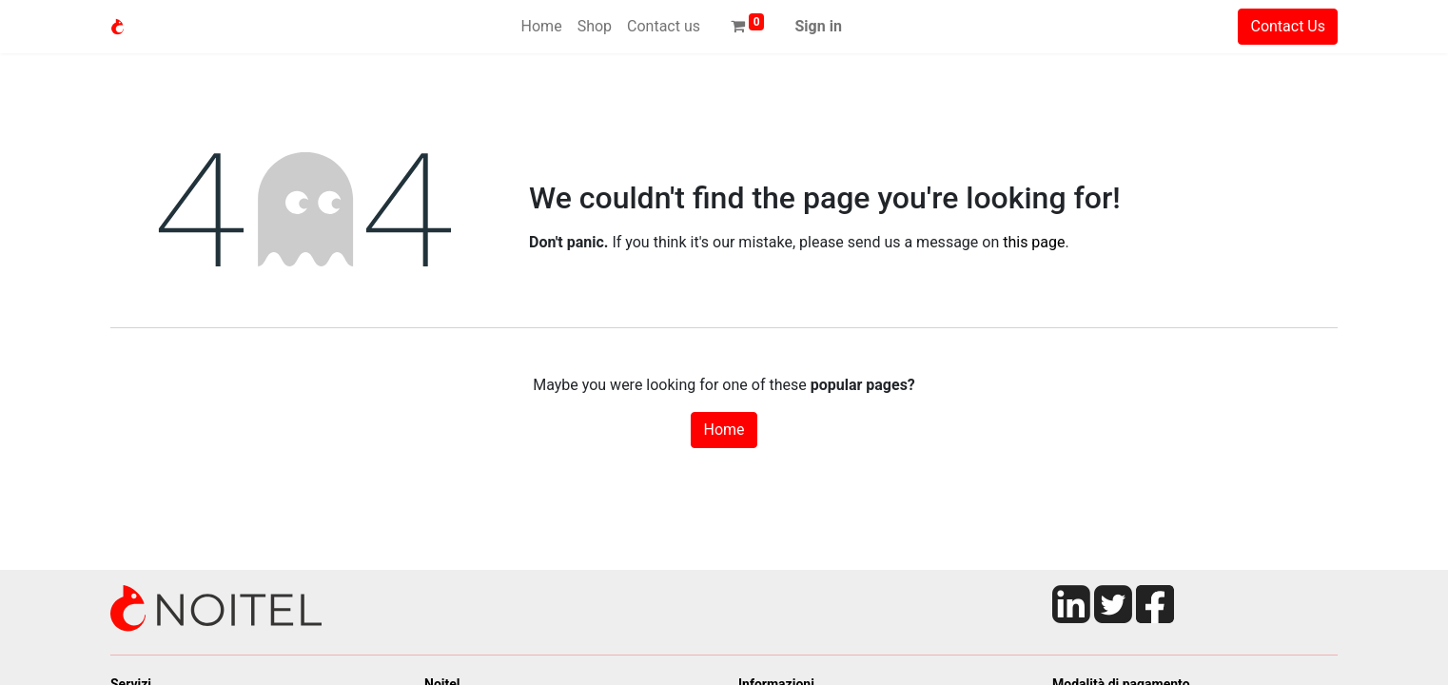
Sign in (817, 26)
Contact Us (1287, 26)
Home (723, 430)
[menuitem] (542, 27)
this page (1034, 242)
